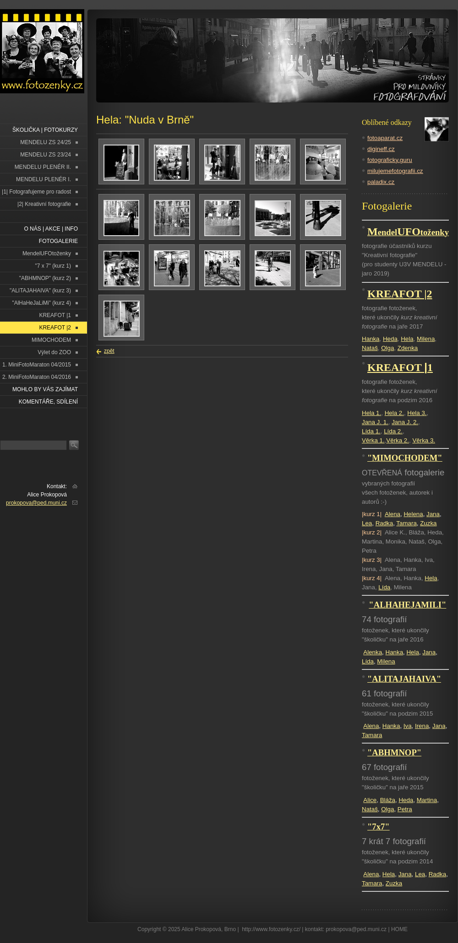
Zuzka (428, 523)
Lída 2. (393, 431)
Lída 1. (371, 431)
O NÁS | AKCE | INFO (51, 229)
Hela (407, 338)
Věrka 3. (423, 440)
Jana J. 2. (405, 422)
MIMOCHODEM (51, 340)
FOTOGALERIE (58, 241)
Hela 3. (416, 413)
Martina (427, 800)
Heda (390, 338)
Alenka (372, 652)
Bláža (387, 800)
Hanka (371, 338)
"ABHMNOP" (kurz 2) (45, 278)
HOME (399, 929)
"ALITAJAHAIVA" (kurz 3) (40, 290)
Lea (367, 523)
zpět (109, 351)
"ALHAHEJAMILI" (407, 604)
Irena (422, 725)
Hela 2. (394, 413)
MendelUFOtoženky (46, 253)
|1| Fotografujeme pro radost (36, 192)
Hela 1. (371, 413)
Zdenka (408, 348)
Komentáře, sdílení (48, 402)
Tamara (406, 523)
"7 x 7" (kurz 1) (53, 266)
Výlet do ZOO (54, 352)
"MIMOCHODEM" (404, 458)
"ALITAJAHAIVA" (404, 679)
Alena (392, 514)
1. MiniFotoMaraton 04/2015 (36, 364)
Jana (433, 514)
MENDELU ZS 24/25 (45, 142)
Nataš (370, 348)
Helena (413, 514)
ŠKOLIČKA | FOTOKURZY (45, 130)
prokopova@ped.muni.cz (36, 503)
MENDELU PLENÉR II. (43, 167)
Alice (369, 800)
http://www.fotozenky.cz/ (271, 929)
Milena (426, 338)
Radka (384, 523)
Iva (407, 725)
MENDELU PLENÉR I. (43, 179)
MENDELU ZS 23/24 (45, 154)
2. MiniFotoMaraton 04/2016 (36, 377)
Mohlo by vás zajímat (45, 389)
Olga (387, 348)
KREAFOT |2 (55, 327)
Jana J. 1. (375, 422)
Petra (405, 809)
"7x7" (378, 826)
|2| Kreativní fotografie (44, 204)
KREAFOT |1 (55, 315)
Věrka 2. (397, 440)
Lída (384, 587)
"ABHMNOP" (394, 752)
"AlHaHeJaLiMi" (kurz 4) (41, 303)
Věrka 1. (373, 440)
